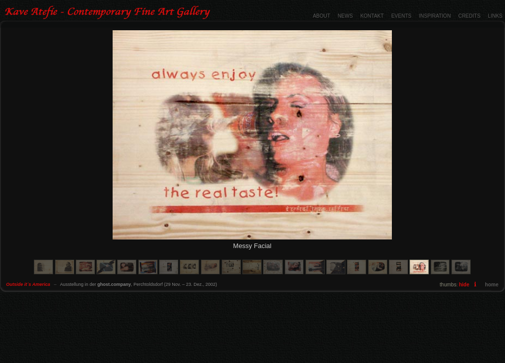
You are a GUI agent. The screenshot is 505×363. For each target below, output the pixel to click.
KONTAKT (371, 16)
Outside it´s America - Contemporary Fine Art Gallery (109, 12)
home (491, 284)
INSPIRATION (434, 16)
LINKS (495, 16)
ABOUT (321, 16)
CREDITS (469, 16)
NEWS (345, 16)
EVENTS (401, 16)
